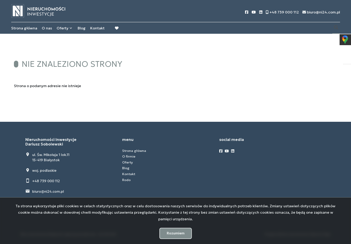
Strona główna (24, 28)
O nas (47, 28)
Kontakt (97, 28)
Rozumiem (176, 233)
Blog (82, 28)
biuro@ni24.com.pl (48, 191)
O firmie (128, 156)
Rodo (126, 180)
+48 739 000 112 (46, 181)
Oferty (63, 28)
